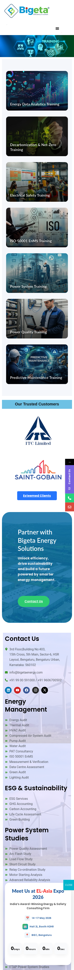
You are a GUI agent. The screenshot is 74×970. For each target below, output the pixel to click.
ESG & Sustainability (36, 788)
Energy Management (26, 705)
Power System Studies (27, 834)
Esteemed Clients (37, 496)
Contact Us (33, 601)
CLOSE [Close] (68, 885)
